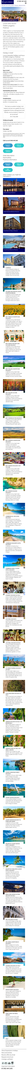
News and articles (6, 1053)
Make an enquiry (19, 145)
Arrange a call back (7, 151)
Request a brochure (7, 1057)
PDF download (7, 170)
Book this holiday (8, 145)
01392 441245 (22, 1)
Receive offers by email (8, 1055)
